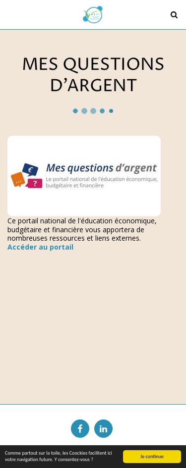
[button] (10, 14)
